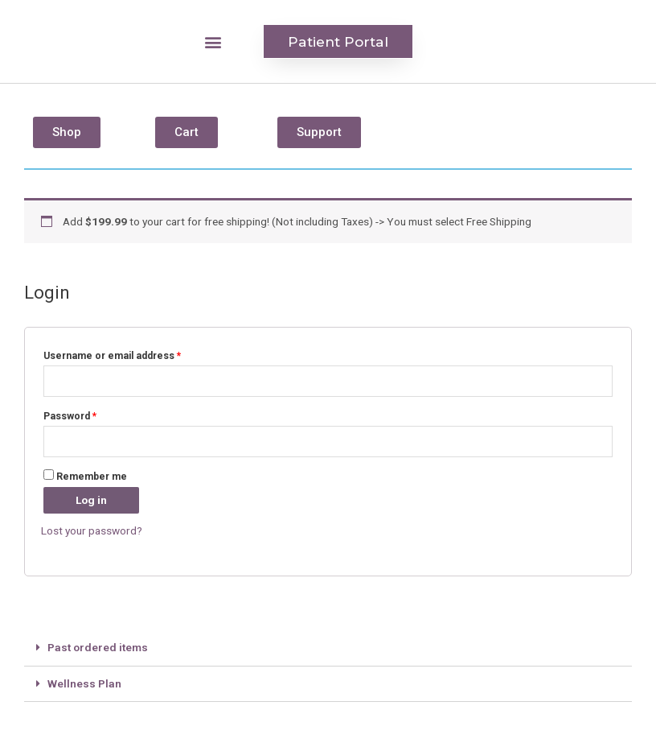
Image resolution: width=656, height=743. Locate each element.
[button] (213, 41)
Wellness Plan (84, 682)
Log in (91, 499)
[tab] (328, 648)
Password (69, 416)
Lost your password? (91, 530)
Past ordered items (97, 647)
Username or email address (112, 355)
